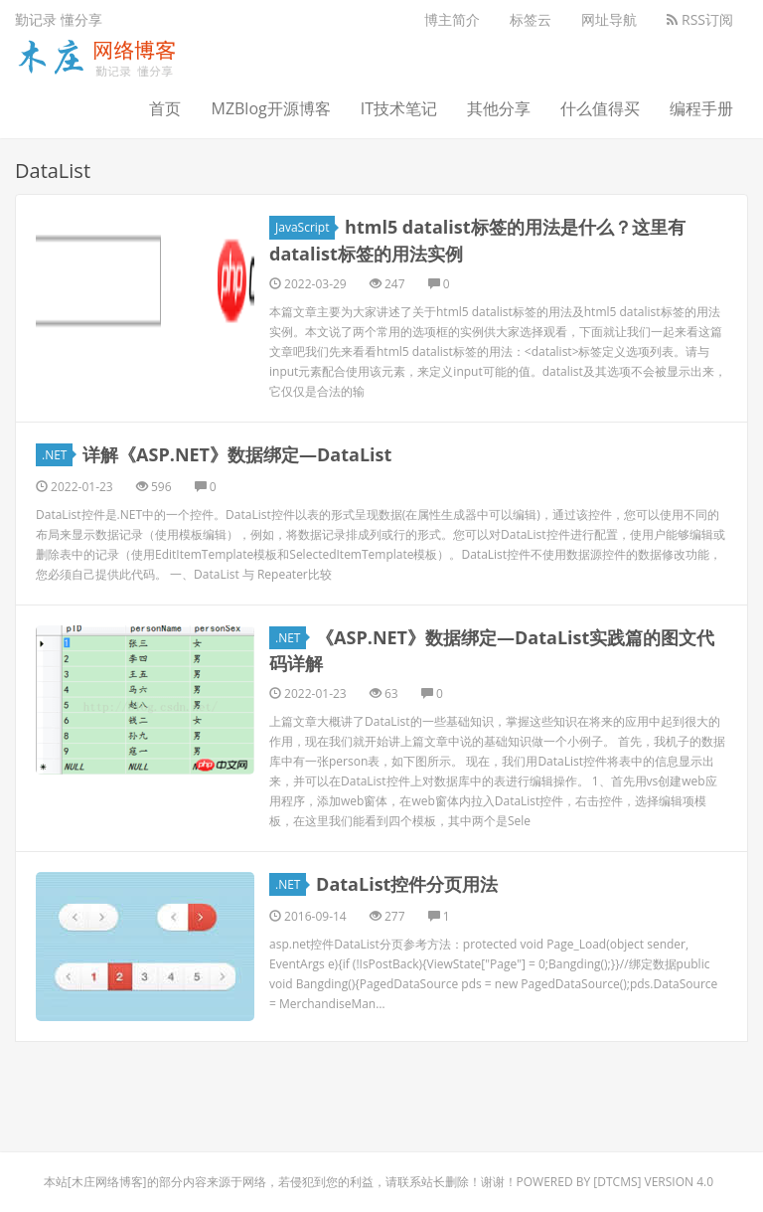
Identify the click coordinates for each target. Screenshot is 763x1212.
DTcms (617, 1181)
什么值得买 (600, 108)
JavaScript (305, 227)
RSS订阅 (700, 19)
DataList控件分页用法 (407, 884)
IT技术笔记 (399, 108)
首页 (165, 108)
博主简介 (452, 19)
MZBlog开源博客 (270, 108)
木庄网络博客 (107, 1181)
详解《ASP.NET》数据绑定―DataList (236, 454)
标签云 (530, 19)
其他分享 (499, 108)
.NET (57, 454)
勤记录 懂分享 (58, 19)
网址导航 (609, 19)
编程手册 (701, 108)
